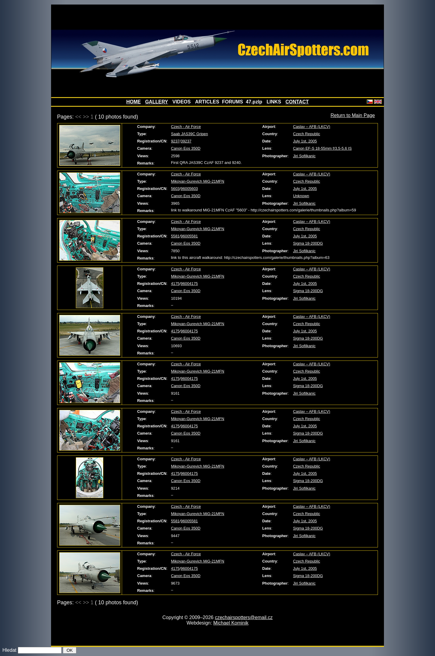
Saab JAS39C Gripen (189, 134)
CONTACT (297, 101)
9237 (175, 141)
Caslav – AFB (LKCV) (311, 126)
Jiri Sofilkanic (304, 156)
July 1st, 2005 (305, 141)
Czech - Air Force (186, 126)
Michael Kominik (230, 622)
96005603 (189, 188)
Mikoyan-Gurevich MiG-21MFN (197, 181)
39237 (186, 141)
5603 (175, 188)
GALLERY (156, 101)
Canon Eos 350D (185, 148)
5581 (175, 236)
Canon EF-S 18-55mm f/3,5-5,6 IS (322, 148)
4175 (175, 283)
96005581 (189, 236)
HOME (133, 101)
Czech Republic (306, 134)
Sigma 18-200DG (308, 243)
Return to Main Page (352, 115)
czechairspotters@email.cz (243, 617)
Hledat (9, 650)
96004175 (189, 283)
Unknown (301, 196)
